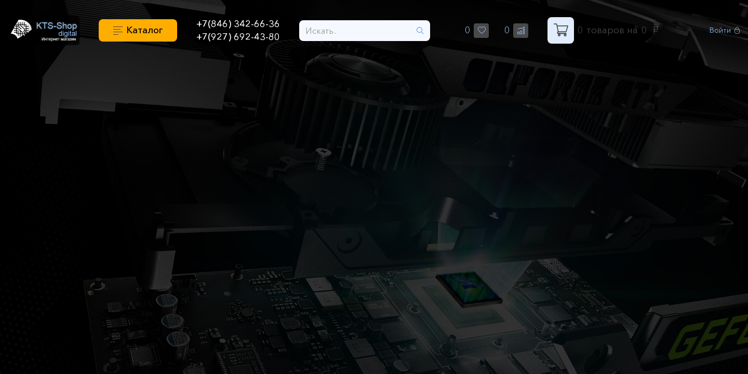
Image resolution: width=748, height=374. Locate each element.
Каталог (144, 30)
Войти (725, 30)
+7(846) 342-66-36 (238, 24)
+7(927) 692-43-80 (238, 37)
